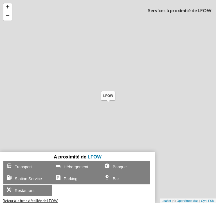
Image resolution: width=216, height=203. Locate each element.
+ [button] (8, 7)
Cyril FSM (208, 200)
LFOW (95, 157)
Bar (112, 178)
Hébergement (72, 166)
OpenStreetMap (188, 200)
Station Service (24, 178)
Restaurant (21, 190)
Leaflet (166, 200)
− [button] (8, 16)
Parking (67, 178)
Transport (19, 166)
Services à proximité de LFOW (180, 10)
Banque (116, 166)
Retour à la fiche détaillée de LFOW (30, 200)
